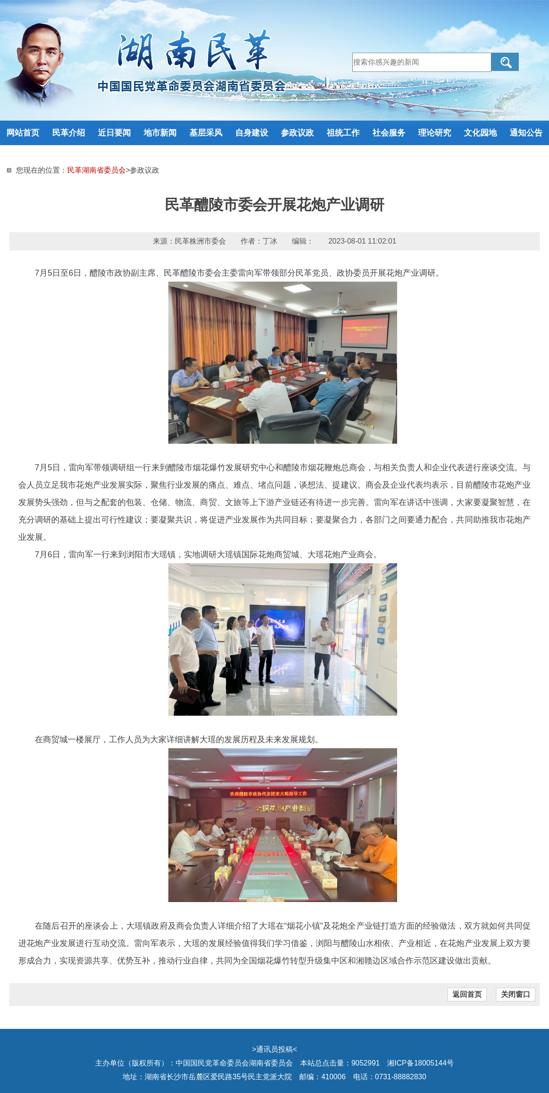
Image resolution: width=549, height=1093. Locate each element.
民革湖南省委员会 (96, 170)
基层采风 (205, 132)
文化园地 (480, 132)
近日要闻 (114, 132)
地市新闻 (160, 132)
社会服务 (388, 132)
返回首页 (467, 994)
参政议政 (297, 132)
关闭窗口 (515, 994)
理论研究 (434, 132)
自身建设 (251, 132)
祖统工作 (343, 132)
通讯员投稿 (274, 1049)
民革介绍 (68, 132)
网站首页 (22, 132)
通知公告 (526, 132)
